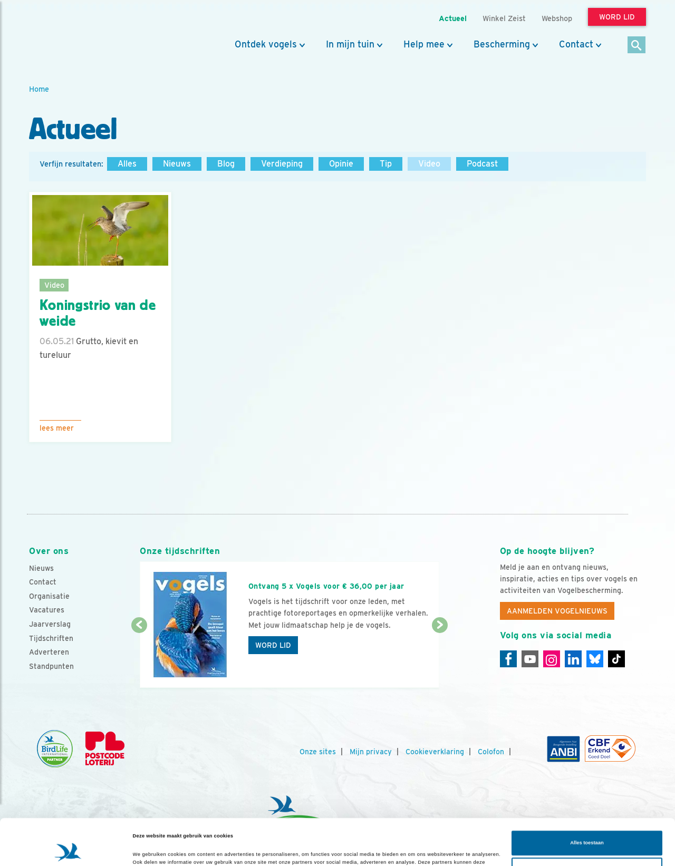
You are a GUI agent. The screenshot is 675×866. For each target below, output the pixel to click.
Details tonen (149, 848)
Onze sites (318, 751)
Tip (386, 164)
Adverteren (49, 652)
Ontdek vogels (266, 44)
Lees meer (57, 428)
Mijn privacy (371, 751)
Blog (226, 164)
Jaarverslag (50, 624)
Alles (127, 164)
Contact (576, 44)
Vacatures (46, 610)
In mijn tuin (350, 44)
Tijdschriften (51, 638)
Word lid (273, 645)
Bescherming (502, 44)
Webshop (557, 18)
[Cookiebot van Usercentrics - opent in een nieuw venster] (68, 848)
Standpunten (51, 666)
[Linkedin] (573, 658)
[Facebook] (508, 658)
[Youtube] (530, 658)
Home (39, 88)
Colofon (491, 751)
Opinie (341, 164)
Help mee (424, 44)
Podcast (482, 164)
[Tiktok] (616, 658)
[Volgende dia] (439, 657)
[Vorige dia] (139, 657)
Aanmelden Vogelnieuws (557, 611)
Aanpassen (587, 829)
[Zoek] (637, 45)
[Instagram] (551, 658)
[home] (76, 33)
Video (429, 164)
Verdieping (282, 164)
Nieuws (177, 164)
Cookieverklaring (435, 751)
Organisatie (49, 596)
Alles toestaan (586, 802)
